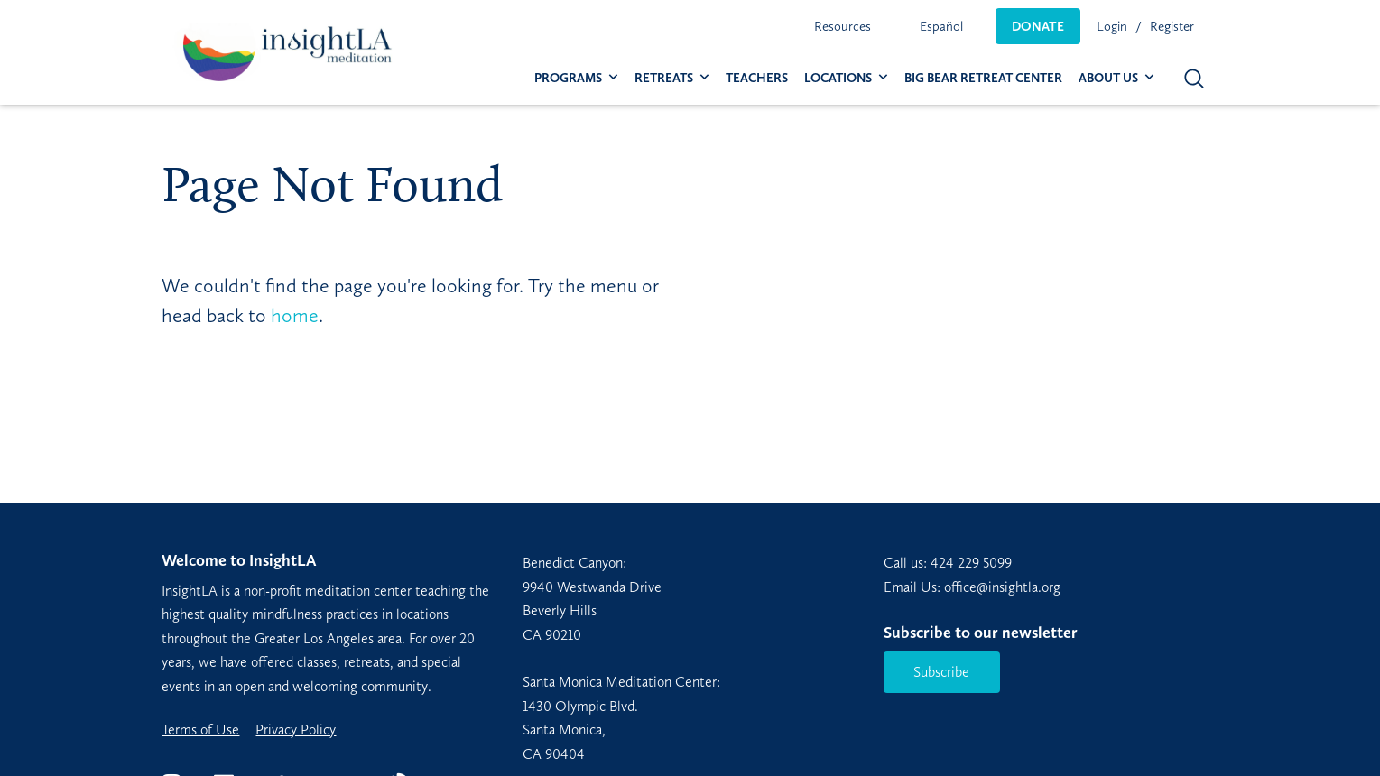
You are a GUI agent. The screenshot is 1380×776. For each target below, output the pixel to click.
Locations (838, 78)
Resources (842, 26)
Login (1112, 26)
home (295, 315)
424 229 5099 (971, 562)
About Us (1108, 78)
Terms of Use (200, 730)
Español (941, 26)
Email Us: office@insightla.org (972, 587)
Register (1172, 26)
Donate (1038, 26)
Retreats (663, 78)
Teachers (757, 78)
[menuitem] (842, 26)
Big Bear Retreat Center (983, 78)
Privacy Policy (295, 730)
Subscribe (941, 671)
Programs (568, 78)
